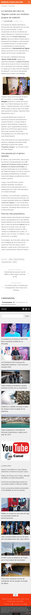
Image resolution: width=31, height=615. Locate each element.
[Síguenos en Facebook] (23, 309)
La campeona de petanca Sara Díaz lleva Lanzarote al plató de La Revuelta (14, 341)
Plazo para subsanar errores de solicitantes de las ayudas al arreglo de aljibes (14, 581)
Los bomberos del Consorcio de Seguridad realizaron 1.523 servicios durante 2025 (14, 364)
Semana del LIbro (6, 262)
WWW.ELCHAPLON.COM (12, 2)
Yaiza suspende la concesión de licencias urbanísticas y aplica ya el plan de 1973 (14, 432)
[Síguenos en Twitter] (26, 309)
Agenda (4, 6)
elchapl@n (8, 21)
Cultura (11, 6)
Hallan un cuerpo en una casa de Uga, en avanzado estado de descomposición (15, 516)
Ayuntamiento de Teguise (21, 48)
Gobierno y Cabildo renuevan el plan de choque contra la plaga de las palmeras (14, 409)
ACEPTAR (16, 613)
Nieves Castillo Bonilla (9, 59)
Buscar (27, 316)
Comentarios (8, 302)
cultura (10, 259)
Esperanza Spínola (19, 259)
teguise (15, 262)
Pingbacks (22, 302)
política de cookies (15, 611)
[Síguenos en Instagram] (29, 309)
